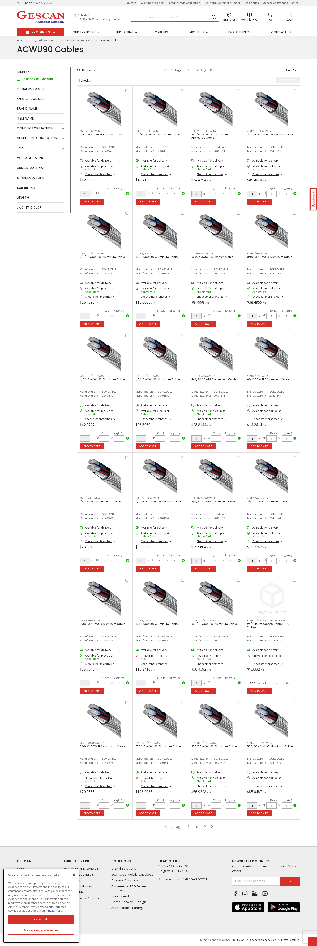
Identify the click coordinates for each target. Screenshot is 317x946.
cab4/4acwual (147, 620)
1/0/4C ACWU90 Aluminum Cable (158, 379)
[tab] (40, 72)
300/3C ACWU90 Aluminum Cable (214, 624)
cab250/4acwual (260, 131)
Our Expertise (77, 861)
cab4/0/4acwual (92, 376)
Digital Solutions (123, 868)
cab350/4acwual (93, 620)
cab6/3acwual (202, 253)
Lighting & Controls (79, 874)
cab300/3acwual (204, 620)
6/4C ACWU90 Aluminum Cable (268, 379)
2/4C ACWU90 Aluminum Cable (268, 501)
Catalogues (251, 3)
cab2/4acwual (258, 498)
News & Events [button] (238, 32)
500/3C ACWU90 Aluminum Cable (102, 746)
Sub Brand (26, 188)
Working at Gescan (153, 3)
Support (27, 3)
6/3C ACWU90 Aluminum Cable (212, 257)
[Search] (174, 17)
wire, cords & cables (42, 40)
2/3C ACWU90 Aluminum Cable (101, 134)
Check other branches (98, 174)
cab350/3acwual (204, 743)
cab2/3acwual (91, 131)
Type (21, 148)
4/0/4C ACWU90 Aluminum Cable (102, 379)
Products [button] (40, 32)
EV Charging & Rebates (81, 898)
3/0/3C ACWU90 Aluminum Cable (214, 501)
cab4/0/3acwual (204, 376)
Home (20, 40)
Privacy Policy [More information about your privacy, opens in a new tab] (54, 910)
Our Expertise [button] (84, 32)
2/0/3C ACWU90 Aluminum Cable (102, 257)
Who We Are (26, 868)
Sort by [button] (290, 70)
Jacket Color (29, 207)
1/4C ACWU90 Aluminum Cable (100, 501)
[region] (41, 906)
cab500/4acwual (260, 743)
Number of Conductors (38, 138)
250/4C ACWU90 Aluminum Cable (270, 134)
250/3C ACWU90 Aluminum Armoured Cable (209, 136)
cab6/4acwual (258, 376)
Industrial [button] (124, 32)
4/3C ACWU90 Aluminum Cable (157, 257)
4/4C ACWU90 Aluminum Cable (157, 624)
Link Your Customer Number (222, 3)
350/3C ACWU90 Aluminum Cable (214, 746)
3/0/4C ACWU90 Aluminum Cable (269, 257)
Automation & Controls (81, 868)
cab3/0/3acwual (204, 498)
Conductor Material (35, 128)
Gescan (24, 861)
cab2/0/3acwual (92, 253)
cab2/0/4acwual (148, 498)
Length (23, 197)
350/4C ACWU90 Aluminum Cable (102, 624)
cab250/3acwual (204, 131)
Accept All (41, 919)
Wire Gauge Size (30, 98)
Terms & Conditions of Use (215, 940)
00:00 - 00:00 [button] (86, 19)
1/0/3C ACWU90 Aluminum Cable (158, 134)
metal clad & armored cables (77, 40)
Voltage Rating (31, 158)
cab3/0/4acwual (260, 253)
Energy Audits (122, 896)
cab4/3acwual (147, 253)
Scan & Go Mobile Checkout (132, 874)
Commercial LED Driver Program (128, 888)
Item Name (25, 118)
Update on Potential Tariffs (280, 3)
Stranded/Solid (31, 178)
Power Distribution (78, 886)
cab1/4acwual (90, 498)
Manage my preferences (41, 930)
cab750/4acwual (148, 743)
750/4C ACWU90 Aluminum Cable (158, 746)
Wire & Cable (74, 892)
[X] (74, 875)
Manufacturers (31, 89)
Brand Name (27, 108)
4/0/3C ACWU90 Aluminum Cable (214, 379)
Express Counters (125, 880)
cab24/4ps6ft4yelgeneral (266, 620)
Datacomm (72, 880)
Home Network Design (128, 902)
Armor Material (30, 168)
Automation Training (127, 908)
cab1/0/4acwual (148, 376)
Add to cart (92, 201)
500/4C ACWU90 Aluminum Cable (270, 746)
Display (23, 72)
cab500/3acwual (93, 743)
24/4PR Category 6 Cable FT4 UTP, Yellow (270, 625)
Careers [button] (161, 32)
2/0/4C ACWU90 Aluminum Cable (158, 501)
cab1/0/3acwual (148, 131)
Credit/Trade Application (184, 3)
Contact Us (281, 32)
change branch (112, 19)
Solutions (121, 861)
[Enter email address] (256, 881)
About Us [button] (197, 32)
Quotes (132, 3)
